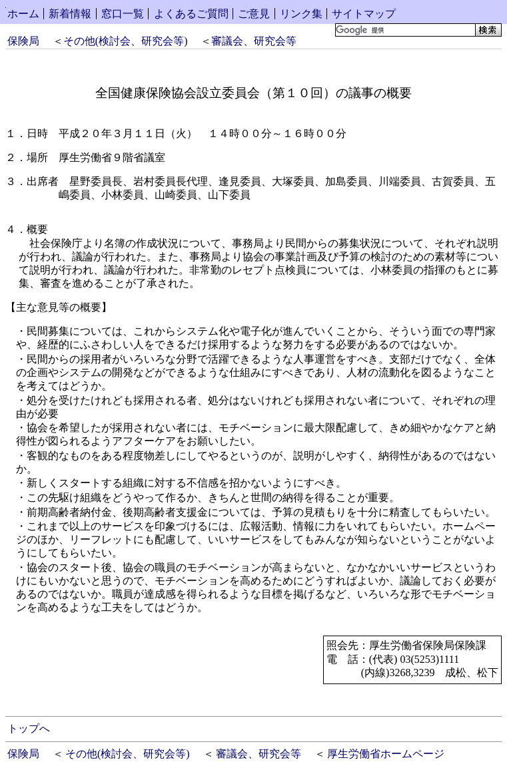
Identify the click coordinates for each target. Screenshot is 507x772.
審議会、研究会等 (253, 41)
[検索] (404, 30)
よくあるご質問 (191, 13)
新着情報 (70, 13)
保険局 (23, 41)
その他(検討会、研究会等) (125, 41)
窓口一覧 (122, 13)
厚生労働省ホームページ (385, 753)
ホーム (23, 13)
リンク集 (301, 13)
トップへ (28, 728)
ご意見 (254, 13)
